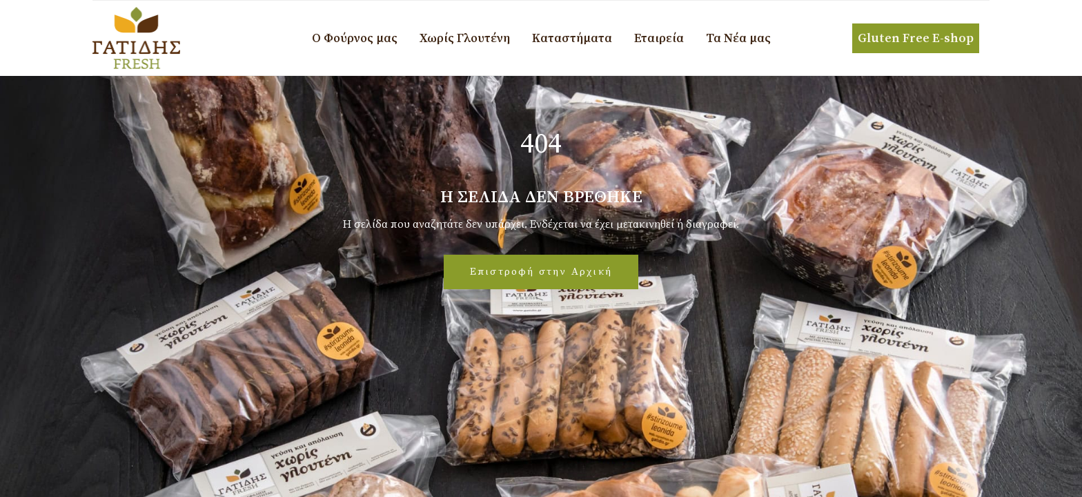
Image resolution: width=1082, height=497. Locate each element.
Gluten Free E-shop (916, 38)
